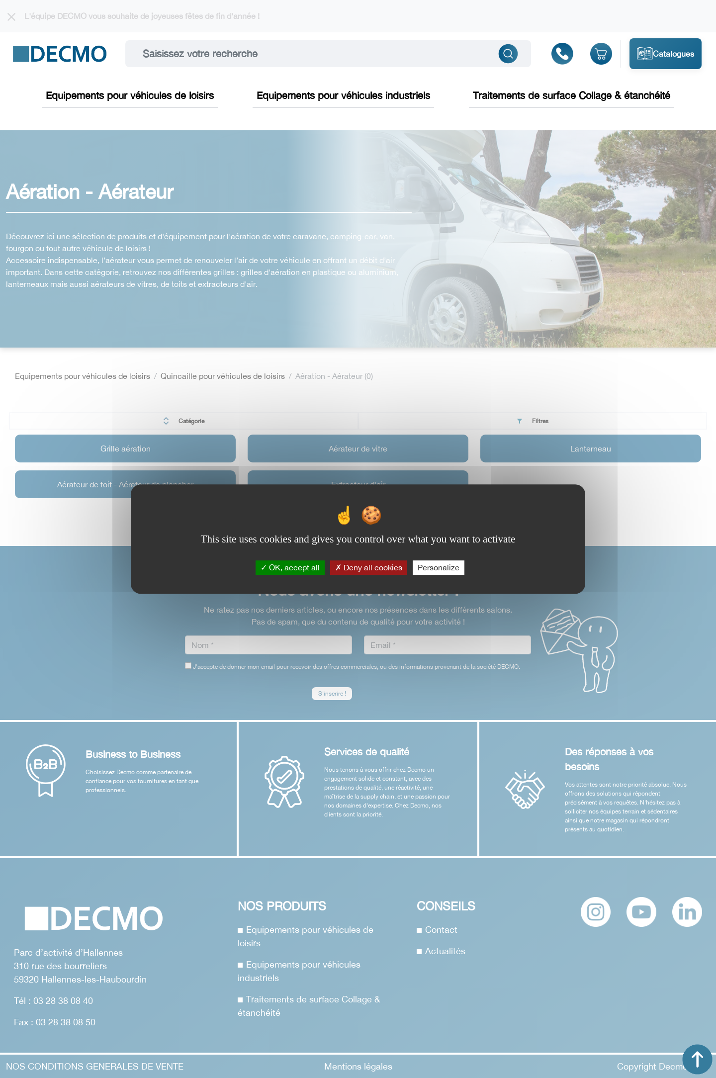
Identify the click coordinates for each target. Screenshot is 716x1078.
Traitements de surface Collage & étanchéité (571, 95)
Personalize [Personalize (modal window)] (438, 567)
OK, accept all (290, 567)
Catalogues (665, 54)
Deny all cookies (368, 567)
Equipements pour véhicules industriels (343, 95)
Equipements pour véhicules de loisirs (130, 95)
